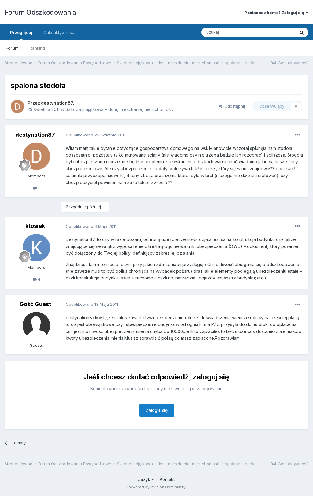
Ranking (37, 48)
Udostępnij (232, 106)
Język (146, 479)
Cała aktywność (58, 32)
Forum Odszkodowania (40, 12)
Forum (12, 48)
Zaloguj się (157, 410)
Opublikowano (96, 134)
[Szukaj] (233, 32)
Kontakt (167, 479)
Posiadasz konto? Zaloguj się (276, 12)
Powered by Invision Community (156, 487)
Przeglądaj (21, 35)
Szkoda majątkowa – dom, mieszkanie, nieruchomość (119, 109)
